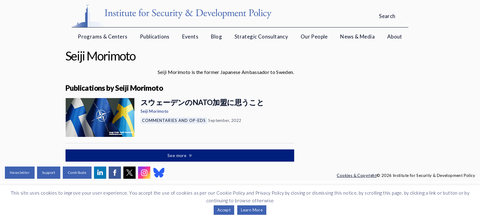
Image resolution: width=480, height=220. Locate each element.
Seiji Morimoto (155, 111)
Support (48, 172)
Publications (155, 36)
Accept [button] (224, 209)
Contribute (77, 172)
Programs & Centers (102, 36)
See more (177, 155)
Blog (216, 36)
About (394, 36)
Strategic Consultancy (261, 36)
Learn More (252, 209)
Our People (314, 36)
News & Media (357, 36)
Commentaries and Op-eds (174, 120)
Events (190, 36)
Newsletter (20, 172)
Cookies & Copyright (357, 175)
